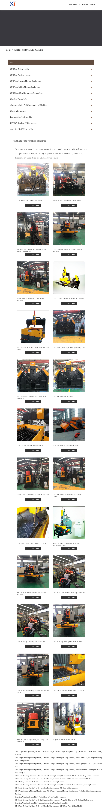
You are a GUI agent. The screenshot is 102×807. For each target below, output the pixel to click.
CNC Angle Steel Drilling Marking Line (59, 751)
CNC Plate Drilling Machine (20, 69)
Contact (92, 5)
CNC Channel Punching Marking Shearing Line (26, 93)
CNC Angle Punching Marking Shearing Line (25, 81)
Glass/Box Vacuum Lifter (18, 99)
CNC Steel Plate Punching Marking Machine (52, 776)
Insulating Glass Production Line (21, 117)
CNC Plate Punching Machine (20, 75)
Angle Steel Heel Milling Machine (21, 129)
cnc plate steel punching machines (28, 50)
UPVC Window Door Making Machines (23, 123)
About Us (77, 5)
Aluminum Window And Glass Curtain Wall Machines (28, 105)
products (85, 5)
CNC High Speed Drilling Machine (48, 800)
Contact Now (34, 205)
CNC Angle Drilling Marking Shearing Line (25, 87)
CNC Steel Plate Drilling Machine (47, 779)
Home (70, 5)
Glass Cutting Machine (18, 111)
